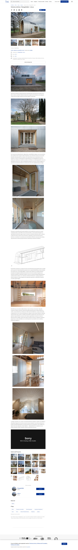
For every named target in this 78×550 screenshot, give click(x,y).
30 (15, 54)
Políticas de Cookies (15, 544)
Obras (32, 1)
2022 (16, 56)
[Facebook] (11, 10)
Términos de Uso (32, 543)
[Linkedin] (16, 10)
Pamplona (33, 511)
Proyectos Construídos (20, 509)
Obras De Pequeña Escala (19, 50)
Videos (50, 1)
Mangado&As (20, 52)
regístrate (28, 546)
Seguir (40, 488)
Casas (12, 50)
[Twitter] (14, 10)
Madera (13, 503)
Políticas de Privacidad (42, 543)
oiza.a (24, 52)
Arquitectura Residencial (38, 509)
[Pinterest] (21, 10)
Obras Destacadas (29, 509)
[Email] (19, 10)
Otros (17, 511)
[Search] (21, 1)
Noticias (46, 1)
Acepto (64, 543)
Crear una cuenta (64, 1)
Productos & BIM (41, 1)
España (30, 50)
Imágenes (35, 1)
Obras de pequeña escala (25, 511)
